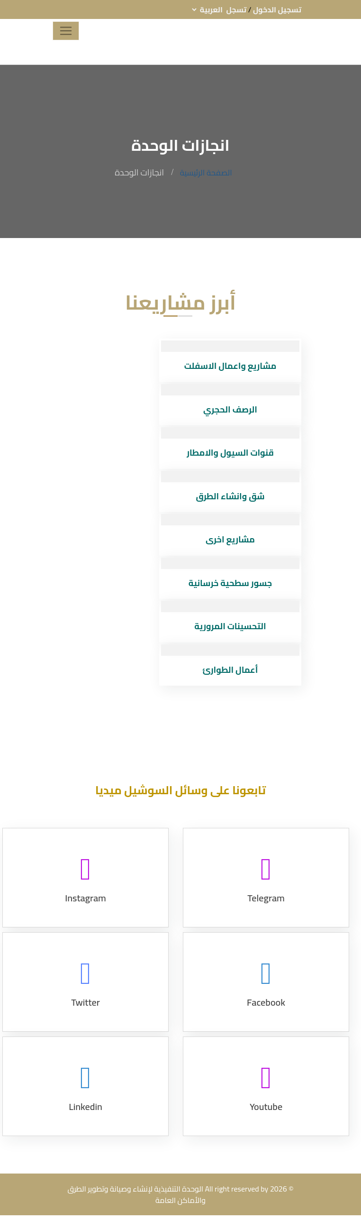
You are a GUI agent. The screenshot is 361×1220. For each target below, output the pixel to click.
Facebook (266, 1014)
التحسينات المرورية (230, 626)
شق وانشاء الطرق (230, 496)
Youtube (266, 1118)
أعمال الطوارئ (230, 670)
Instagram (85, 909)
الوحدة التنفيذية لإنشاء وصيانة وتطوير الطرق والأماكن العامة (136, 1194)
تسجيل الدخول (277, 9)
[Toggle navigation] (66, 30)
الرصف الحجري (230, 409)
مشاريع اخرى (230, 539)
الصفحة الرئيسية (206, 172)
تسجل (236, 9)
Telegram (266, 909)
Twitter (85, 1014)
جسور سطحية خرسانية (230, 583)
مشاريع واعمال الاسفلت (230, 366)
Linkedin (85, 1118)
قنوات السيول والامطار (230, 452)
